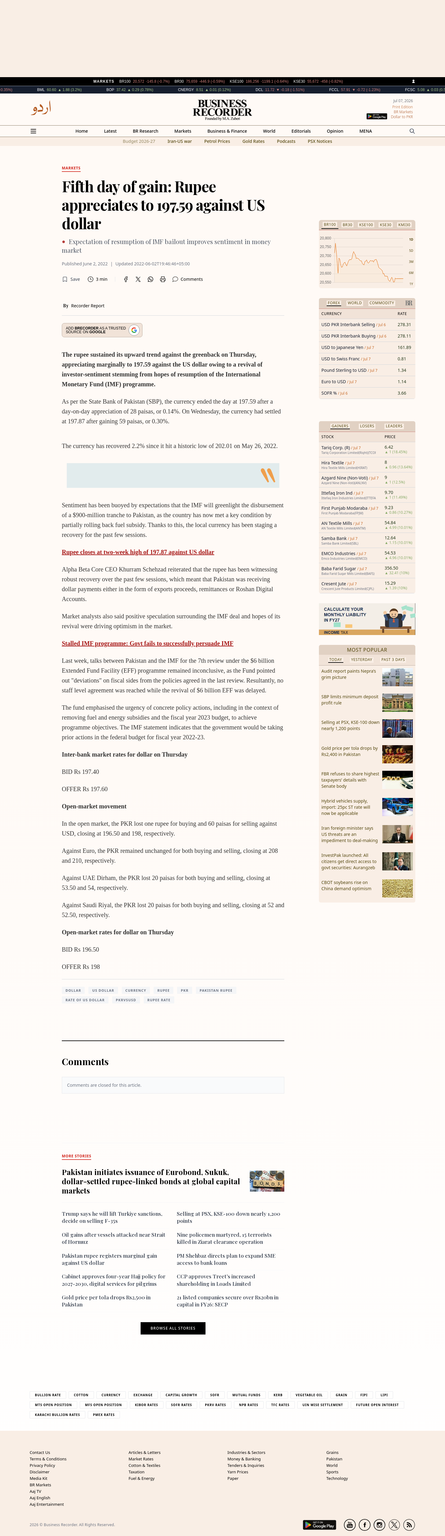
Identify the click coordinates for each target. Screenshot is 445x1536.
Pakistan (334, 1459)
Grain (341, 1395)
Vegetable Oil (309, 1395)
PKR (185, 990)
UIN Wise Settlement (323, 1405)
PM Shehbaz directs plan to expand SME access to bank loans (226, 1259)
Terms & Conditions (48, 1459)
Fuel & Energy (142, 1478)
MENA (365, 131)
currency (135, 990)
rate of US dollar (85, 1000)
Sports (332, 1472)
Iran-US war (179, 141)
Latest (110, 131)
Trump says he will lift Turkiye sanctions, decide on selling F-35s (112, 1217)
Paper (233, 1478)
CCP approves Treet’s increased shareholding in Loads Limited (216, 1280)
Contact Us (40, 1452)
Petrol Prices (217, 141)
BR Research (146, 131)
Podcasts (286, 141)
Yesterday (361, 659)
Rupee (163, 990)
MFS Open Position (103, 1405)
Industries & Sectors (246, 1452)
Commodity (382, 302)
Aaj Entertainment (47, 1504)
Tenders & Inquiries (245, 1465)
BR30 (347, 224)
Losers (367, 426)
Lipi (384, 1395)
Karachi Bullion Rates (57, 1415)
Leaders (394, 426)
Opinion (335, 131)
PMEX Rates (104, 1415)
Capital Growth (181, 1395)
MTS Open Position (53, 1405)
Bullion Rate (48, 1395)
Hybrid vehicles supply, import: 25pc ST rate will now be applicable (345, 807)
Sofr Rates (181, 1405)
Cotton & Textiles (144, 1465)
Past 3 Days (393, 659)
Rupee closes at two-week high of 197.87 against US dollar (138, 552)
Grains (332, 1452)
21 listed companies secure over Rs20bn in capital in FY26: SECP (227, 1301)
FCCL (355, 90)
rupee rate (159, 1000)
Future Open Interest (377, 1405)
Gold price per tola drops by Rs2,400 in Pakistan (349, 751)
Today (335, 659)
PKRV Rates (215, 1405)
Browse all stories (172, 1328)
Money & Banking (244, 1459)
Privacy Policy (42, 1465)
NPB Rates (248, 1405)
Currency (111, 1395)
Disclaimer (39, 1472)
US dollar (103, 990)
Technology (337, 1478)
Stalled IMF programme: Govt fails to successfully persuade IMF (148, 643)
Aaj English (40, 1498)
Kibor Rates (146, 1405)
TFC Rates (280, 1405)
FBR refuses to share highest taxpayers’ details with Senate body (350, 780)
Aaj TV (35, 1491)
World (269, 131)
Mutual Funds (246, 1395)
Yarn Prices (237, 1472)
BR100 (330, 224)
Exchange (143, 1395)
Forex (334, 302)
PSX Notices (320, 141)
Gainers (340, 426)
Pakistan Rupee (216, 990)
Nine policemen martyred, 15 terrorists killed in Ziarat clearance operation (224, 1238)
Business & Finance (227, 131)
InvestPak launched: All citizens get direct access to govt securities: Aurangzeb (348, 861)
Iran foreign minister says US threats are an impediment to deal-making (349, 834)
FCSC (431, 90)
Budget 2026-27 (139, 141)
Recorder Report (87, 306)
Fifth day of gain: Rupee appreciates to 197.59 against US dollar (163, 204)
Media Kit (38, 1478)
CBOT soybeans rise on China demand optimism (346, 885)
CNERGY (207, 90)
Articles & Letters (145, 1452)
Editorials (301, 131)
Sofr (214, 1395)
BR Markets (40, 1485)
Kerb (277, 1395)
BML (62, 90)
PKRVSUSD (126, 1000)
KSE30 (385, 224)
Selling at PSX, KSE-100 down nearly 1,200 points (350, 725)
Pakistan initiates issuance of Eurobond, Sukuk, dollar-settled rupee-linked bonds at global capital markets (151, 1181)
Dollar (73, 990)
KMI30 (404, 224)
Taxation (137, 1472)
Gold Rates (253, 141)
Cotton (81, 1395)
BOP (131, 90)
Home (81, 131)
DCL (280, 90)
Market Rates (141, 1459)
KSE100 (366, 224)
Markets (182, 131)
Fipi (363, 1395)
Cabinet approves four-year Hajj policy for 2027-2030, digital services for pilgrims (113, 1280)
